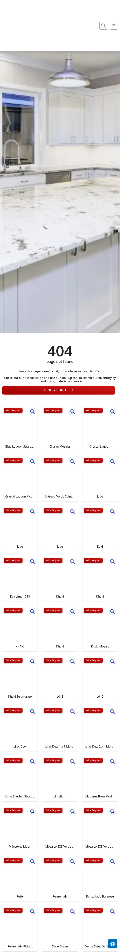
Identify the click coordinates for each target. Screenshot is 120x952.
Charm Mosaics (60, 446)
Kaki (100, 547)
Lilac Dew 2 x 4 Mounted (100, 746)
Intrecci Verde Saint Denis (60, 496)
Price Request (13, 410)
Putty (20, 896)
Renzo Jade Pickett (20, 946)
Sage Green (60, 946)
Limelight (59, 796)
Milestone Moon (20, 846)
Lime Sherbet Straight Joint (20, 796)
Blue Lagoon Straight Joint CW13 (20, 446)
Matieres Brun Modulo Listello (100, 796)
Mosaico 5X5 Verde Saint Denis (100, 846)
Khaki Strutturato (20, 697)
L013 (60, 697)
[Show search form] (103, 103)
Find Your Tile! (58, 390)
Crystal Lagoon (100, 446)
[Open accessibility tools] (112, 943)
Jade (100, 496)
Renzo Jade (59, 896)
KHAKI (20, 646)
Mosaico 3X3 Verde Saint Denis (60, 846)
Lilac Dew (20, 746)
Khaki (60, 596)
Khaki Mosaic (100, 646)
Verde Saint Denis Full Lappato (100, 946)
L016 (100, 697)
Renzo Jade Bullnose (100, 896)
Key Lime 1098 (20, 596)
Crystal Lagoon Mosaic (20, 496)
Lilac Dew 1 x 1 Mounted (60, 746)
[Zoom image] (32, 411)
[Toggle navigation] (114, 103)
